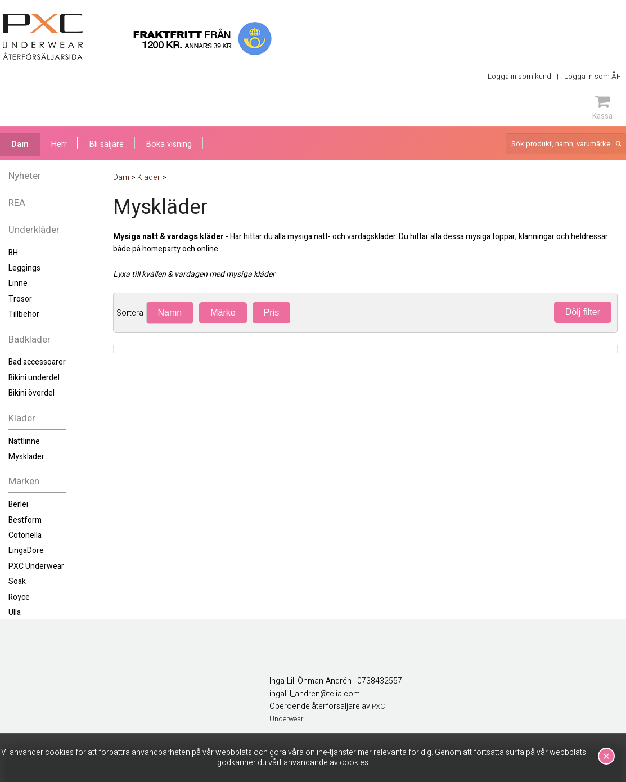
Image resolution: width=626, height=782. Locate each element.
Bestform (25, 520)
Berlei (18, 504)
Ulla (14, 612)
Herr (59, 144)
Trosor (20, 299)
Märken (23, 481)
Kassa (602, 107)
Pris (272, 312)
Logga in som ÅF (592, 76)
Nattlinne (24, 441)
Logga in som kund (519, 76)
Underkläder (34, 230)
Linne (18, 283)
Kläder (21, 418)
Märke (222, 312)
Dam (20, 144)
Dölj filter (582, 312)
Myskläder (26, 456)
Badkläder (29, 339)
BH (13, 253)
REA (16, 203)
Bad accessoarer (37, 362)
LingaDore (26, 550)
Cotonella (25, 535)
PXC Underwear (36, 566)
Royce (19, 597)
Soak (17, 581)
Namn (170, 312)
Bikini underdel (34, 378)
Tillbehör (23, 314)
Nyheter (24, 176)
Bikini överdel (31, 393)
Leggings (24, 268)
